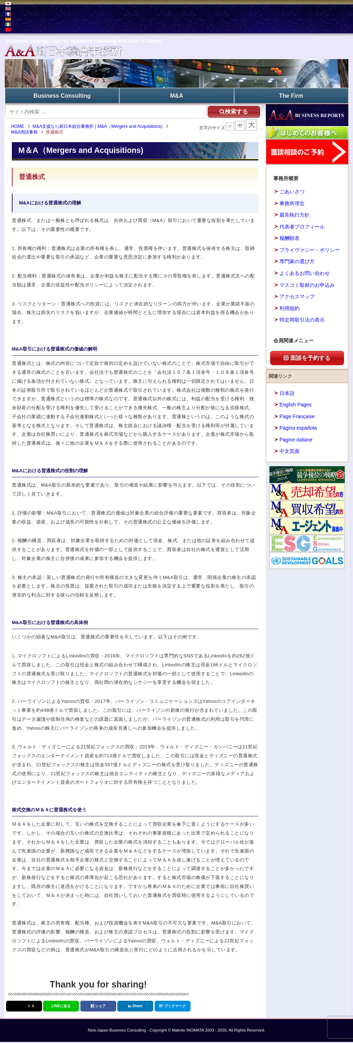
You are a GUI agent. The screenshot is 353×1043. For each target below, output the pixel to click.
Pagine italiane (295, 438)
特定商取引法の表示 (302, 319)
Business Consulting (62, 95)
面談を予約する (307, 357)
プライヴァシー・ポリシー (309, 249)
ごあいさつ (292, 191)
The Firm (291, 95)
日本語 (287, 392)
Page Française (297, 415)
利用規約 (289, 307)
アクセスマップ (297, 295)
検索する (229, 110)
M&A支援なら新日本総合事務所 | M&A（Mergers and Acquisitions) (100, 127)
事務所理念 (292, 202)
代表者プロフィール (302, 225)
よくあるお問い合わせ (304, 272)
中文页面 (289, 450)
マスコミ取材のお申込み (307, 284)
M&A (176, 95)
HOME (20, 127)
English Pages (295, 403)
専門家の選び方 (297, 261)
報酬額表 (289, 237)
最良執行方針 (294, 214)
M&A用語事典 (27, 133)
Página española (298, 427)
